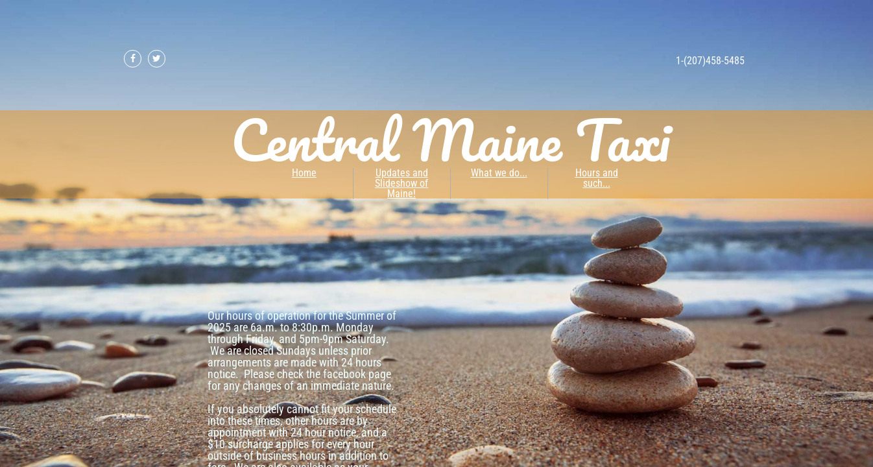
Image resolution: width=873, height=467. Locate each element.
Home (304, 173)
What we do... (499, 173)
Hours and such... (596, 178)
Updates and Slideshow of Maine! (401, 183)
